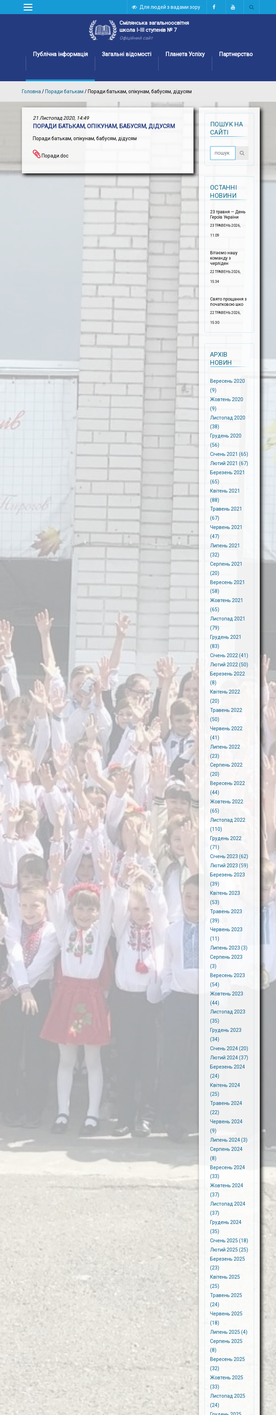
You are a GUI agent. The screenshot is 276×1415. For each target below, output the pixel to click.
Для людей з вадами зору (166, 7)
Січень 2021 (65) (229, 454)
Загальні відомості (126, 54)
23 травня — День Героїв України (227, 214)
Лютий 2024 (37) (229, 1057)
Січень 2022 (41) (229, 655)
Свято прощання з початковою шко (228, 302)
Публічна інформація (60, 54)
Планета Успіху (185, 54)
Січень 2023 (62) (229, 856)
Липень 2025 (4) (228, 1331)
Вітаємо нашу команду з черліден (224, 258)
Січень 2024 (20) (229, 1048)
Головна (31, 91)
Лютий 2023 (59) (229, 865)
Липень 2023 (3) (228, 948)
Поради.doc (50, 156)
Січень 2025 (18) (229, 1240)
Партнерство (236, 54)
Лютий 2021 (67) (229, 463)
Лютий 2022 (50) (229, 664)
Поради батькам (64, 91)
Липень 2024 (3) (228, 1140)
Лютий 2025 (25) (229, 1249)
